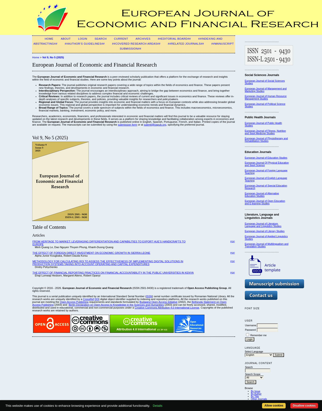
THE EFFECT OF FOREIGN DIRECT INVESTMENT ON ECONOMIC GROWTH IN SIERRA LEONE (91, 252)
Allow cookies (273, 405)
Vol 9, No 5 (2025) (53, 57)
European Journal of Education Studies (266, 158)
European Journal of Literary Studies (265, 231)
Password (250, 330)
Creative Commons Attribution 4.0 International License (167, 307)
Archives (143, 38)
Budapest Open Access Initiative (158, 302)
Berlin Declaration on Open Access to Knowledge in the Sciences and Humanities (116, 304)
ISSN (149, 296)
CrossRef (88, 299)
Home (49, 38)
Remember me (258, 335)
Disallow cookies (304, 405)
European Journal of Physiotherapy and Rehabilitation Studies (266, 139)
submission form (127, 124)
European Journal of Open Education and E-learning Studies (265, 202)
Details (157, 405)
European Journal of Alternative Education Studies (262, 194)
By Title (255, 396)
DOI (97, 299)
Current (121, 38)
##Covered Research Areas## (136, 43)
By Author (256, 394)
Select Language (254, 351)
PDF (232, 241)
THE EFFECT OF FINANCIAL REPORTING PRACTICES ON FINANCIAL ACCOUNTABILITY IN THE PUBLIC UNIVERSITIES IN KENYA (113, 272)
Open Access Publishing (74, 302)
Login (82, 38)
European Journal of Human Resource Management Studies (266, 97)
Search (101, 38)
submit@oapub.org (155, 124)
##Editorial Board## (174, 38)
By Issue (255, 391)
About (66, 38)
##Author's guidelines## (85, 43)
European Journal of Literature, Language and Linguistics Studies (263, 225)
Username (250, 325)
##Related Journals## (186, 43)
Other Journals (259, 399)
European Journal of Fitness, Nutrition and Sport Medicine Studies (265, 132)
